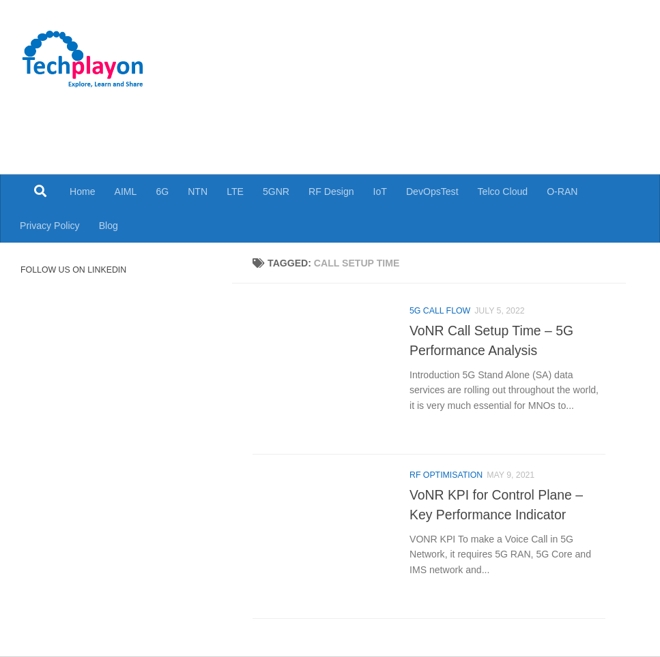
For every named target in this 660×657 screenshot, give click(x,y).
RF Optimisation (446, 475)
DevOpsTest (432, 191)
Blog (108, 225)
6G (162, 191)
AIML (126, 191)
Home (83, 191)
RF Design (331, 191)
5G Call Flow (440, 311)
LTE (235, 191)
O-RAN (562, 191)
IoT (380, 191)
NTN (197, 191)
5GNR (276, 191)
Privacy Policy (50, 225)
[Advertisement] (384, 122)
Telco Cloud (503, 191)
